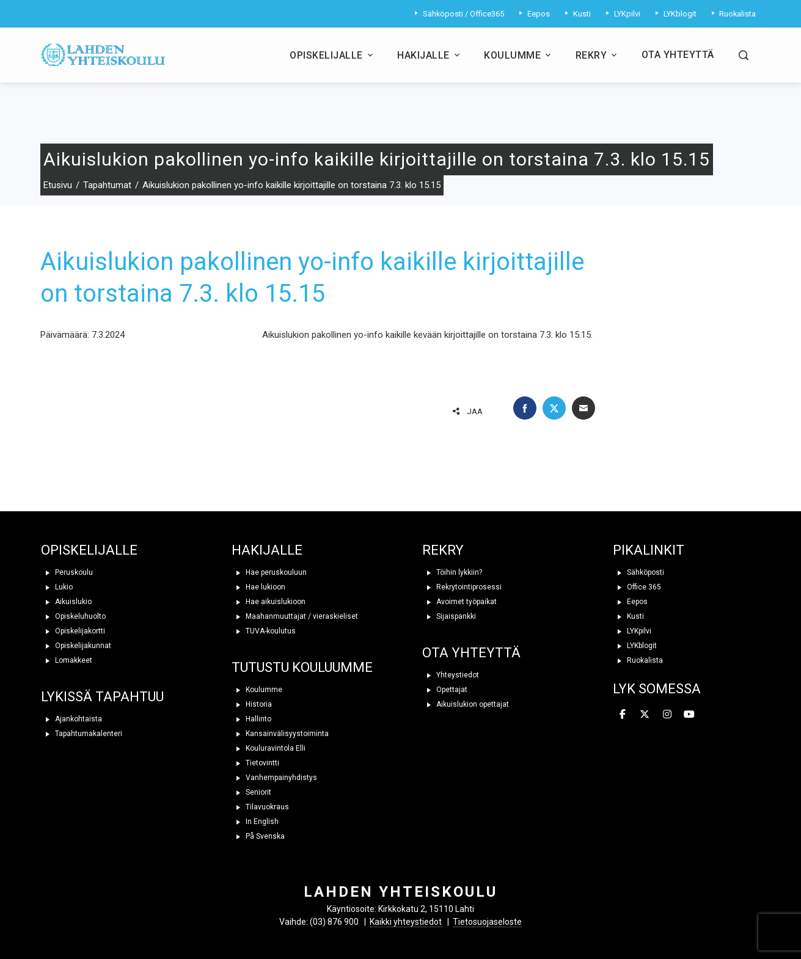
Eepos (630, 601)
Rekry (598, 55)
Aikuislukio (66, 601)
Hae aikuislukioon (268, 601)
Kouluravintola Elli (268, 748)
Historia (252, 704)
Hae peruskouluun (269, 572)
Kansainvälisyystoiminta (280, 733)
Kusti (628, 616)
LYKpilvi (632, 631)
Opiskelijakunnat (76, 645)
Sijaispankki (449, 616)
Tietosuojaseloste (487, 922)
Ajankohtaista (71, 719)
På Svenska (258, 836)
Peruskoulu (67, 572)
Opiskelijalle (332, 55)
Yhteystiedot (450, 675)
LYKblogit (635, 645)
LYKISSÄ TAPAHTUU (102, 696)
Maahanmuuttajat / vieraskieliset (295, 616)
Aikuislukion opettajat (465, 704)
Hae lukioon (258, 587)
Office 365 (637, 587)
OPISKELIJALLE (89, 550)
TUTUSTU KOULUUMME (302, 667)
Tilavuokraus (260, 807)
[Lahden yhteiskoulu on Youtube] (689, 714)
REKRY (443, 550)
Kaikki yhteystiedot (406, 922)
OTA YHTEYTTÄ (471, 652)
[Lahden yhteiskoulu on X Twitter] (644, 714)
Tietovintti (255, 763)
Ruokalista (638, 660)
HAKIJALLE (267, 550)
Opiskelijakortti (73, 631)
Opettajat (444, 689)
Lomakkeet (66, 660)
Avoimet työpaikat (459, 601)
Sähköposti (638, 572)
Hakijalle (429, 55)
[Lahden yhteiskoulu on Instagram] (667, 714)
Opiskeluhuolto (73, 616)
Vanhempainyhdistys (274, 777)
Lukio (57, 587)
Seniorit (251, 792)
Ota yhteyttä (678, 54)
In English (255, 821)
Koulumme (519, 55)
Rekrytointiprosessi (462, 587)
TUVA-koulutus (264, 631)
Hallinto (251, 719)
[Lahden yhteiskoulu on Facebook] (622, 714)
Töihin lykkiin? (452, 572)
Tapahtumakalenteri (81, 733)
